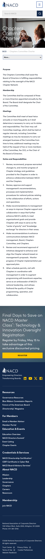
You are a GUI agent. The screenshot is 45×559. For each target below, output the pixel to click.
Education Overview (11, 434)
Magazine (13, 408)
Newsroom (7, 492)
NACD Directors (13, 437)
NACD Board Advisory (16, 465)
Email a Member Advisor (13, 421)
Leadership (7, 478)
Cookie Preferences (25, 550)
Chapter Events (9, 445)
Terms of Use (7, 550)
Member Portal (9, 424)
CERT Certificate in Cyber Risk (15, 461)
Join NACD (7, 505)
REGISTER (22, 355)
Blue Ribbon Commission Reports (17, 401)
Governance (8, 481)
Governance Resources (12, 397)
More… (22, 57)
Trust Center (7, 547)
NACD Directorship (17, 458)
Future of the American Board (16, 404)
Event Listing (8, 441)
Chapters (6, 485)
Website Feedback (9, 552)
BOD (4, 51)
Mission (5, 474)
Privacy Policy (22, 547)
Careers (6, 489)
